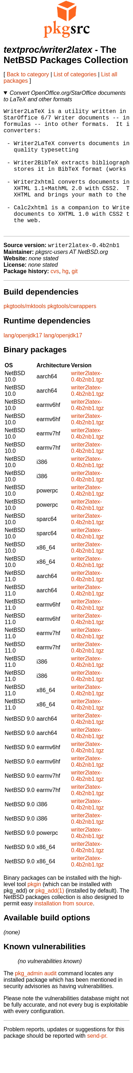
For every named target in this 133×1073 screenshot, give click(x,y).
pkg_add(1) (49, 919)
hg (65, 299)
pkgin (34, 912)
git (75, 299)
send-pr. (97, 1064)
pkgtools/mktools (25, 334)
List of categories (75, 74)
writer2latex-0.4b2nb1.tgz (87, 404)
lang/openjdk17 (23, 364)
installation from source (63, 932)
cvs (55, 299)
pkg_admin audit (35, 1001)
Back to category (28, 74)
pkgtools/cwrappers (72, 334)
